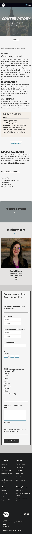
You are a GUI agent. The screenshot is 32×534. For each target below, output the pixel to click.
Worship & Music (9, 48)
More (3, 487)
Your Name (8, 316)
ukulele (7, 383)
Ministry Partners (22, 487)
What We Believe (6, 470)
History (3, 467)
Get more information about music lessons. (14, 308)
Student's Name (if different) (14, 329)
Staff (2, 496)
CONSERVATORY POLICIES (12, 172)
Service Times (5, 464)
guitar (7, 381)
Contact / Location (6, 473)
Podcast (18, 477)
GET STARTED (16, 143)
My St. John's (19, 467)
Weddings (4, 493)
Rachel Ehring (16, 270)
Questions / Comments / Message (13, 407)
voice (6, 376)
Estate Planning (20, 480)
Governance (4, 477)
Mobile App (19, 473)
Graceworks (19, 490)
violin (7, 378)
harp (6, 391)
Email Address (9, 342)
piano (7, 373)
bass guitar (8, 386)
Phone (6, 353)
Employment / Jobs (6, 500)
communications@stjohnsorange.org (12, 530)
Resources (19, 461)
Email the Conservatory (12, 180)
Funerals (3, 490)
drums (7, 388)
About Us (4, 461)
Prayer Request (20, 464)
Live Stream (19, 470)
